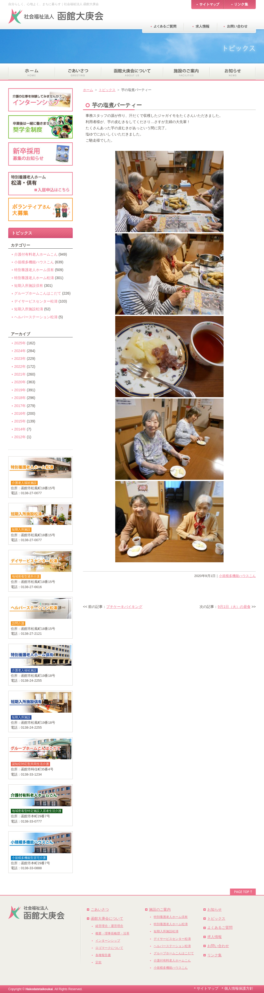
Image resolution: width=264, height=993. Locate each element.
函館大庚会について (107, 918)
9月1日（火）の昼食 (234, 607)
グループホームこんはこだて (37, 293)
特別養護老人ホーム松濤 (34, 278)
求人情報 (214, 937)
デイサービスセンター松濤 (35, 301)
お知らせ (214, 909)
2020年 (20, 382)
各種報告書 (103, 955)
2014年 (20, 429)
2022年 (20, 366)
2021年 (20, 374)
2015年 (20, 421)
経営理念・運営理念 (109, 926)
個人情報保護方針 (238, 988)
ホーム (88, 90)
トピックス (107, 90)
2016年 (20, 413)
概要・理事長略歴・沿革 (112, 933)
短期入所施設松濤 (28, 309)
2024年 (20, 351)
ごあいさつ (100, 909)
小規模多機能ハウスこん (237, 576)
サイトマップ (207, 988)
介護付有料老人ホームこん (35, 254)
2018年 (20, 398)
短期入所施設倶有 (28, 285)
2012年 (20, 437)
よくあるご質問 (220, 927)
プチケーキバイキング (124, 607)
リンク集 (214, 955)
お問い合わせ (218, 946)
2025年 (20, 343)
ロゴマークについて (109, 948)
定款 (98, 962)
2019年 (20, 390)
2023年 (20, 358)
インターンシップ (107, 940)
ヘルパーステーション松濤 (35, 317)
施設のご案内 (160, 909)
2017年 (20, 406)
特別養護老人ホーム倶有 (34, 270)
